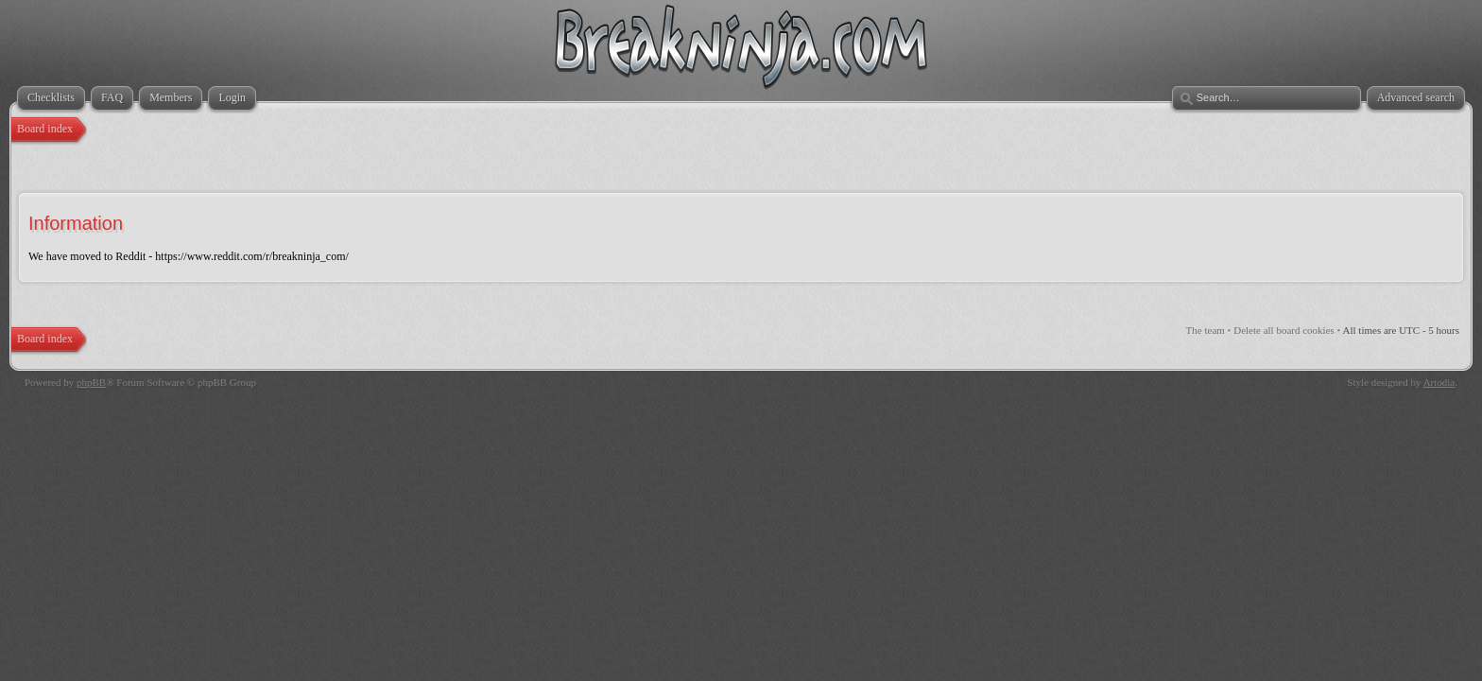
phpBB (91, 382)
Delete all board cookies (1284, 330)
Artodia (1439, 382)
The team (1205, 330)
